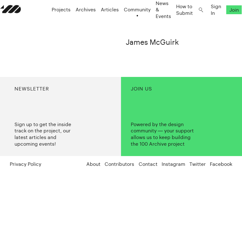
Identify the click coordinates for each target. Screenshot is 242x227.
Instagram (173, 164)
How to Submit (175, 22)
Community (127, 22)
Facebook (221, 164)
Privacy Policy (25, 164)
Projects (51, 22)
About (93, 164)
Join (224, 22)
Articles (100, 22)
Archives (76, 22)
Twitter (197, 164)
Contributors (119, 164)
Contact (148, 164)
